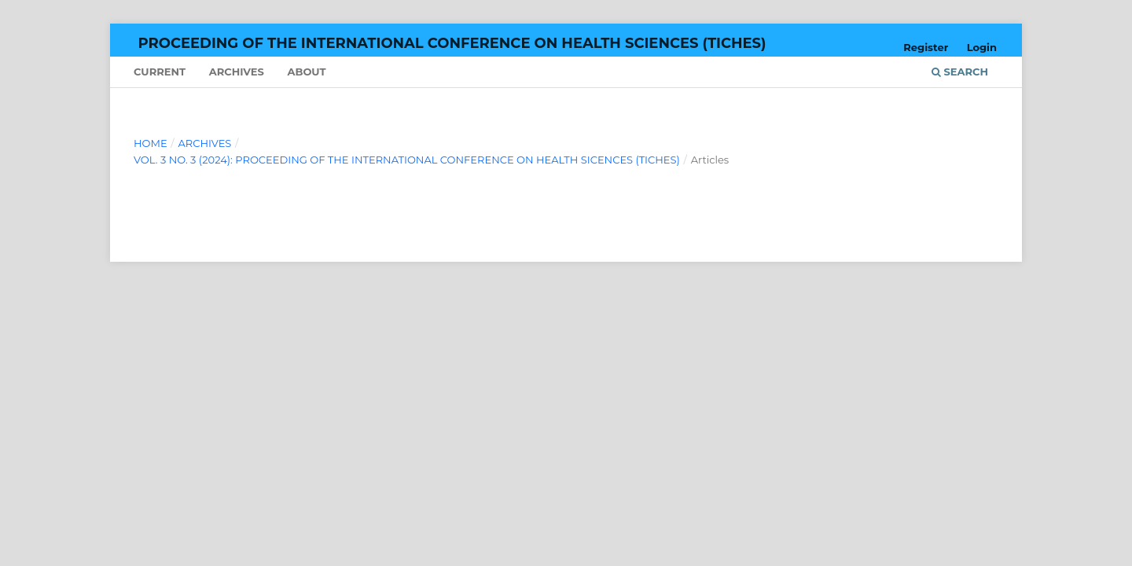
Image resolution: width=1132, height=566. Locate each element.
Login (982, 47)
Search (960, 71)
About (306, 71)
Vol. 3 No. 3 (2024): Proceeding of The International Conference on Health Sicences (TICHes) (407, 159)
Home (150, 143)
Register (925, 47)
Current (160, 71)
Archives (236, 71)
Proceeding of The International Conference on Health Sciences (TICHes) (452, 43)
